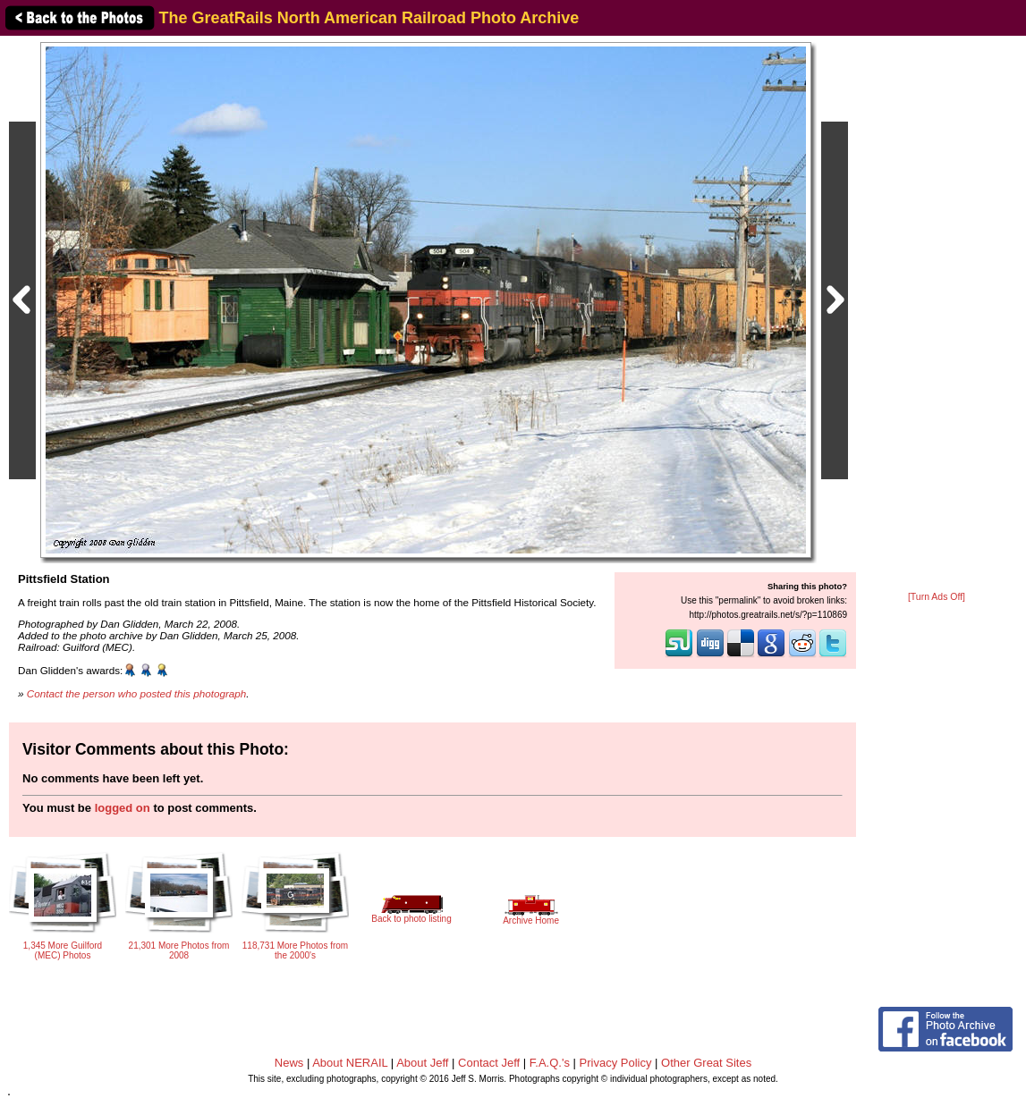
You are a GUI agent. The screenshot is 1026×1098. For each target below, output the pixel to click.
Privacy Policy (616, 1062)
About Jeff (422, 1062)
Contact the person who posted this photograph (137, 693)
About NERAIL (349, 1062)
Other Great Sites (706, 1062)
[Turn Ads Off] (936, 597)
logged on (122, 808)
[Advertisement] (936, 314)
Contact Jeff (489, 1062)
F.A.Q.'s (550, 1062)
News (289, 1062)
